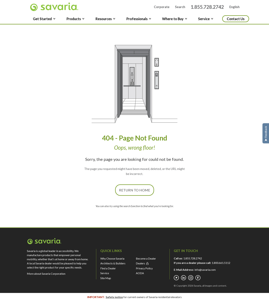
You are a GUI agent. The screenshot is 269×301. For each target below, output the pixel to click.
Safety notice (114, 297)
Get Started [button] (44, 20)
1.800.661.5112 (221, 264)
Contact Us (235, 20)
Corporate (161, 7)
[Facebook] (198, 279)
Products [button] (75, 20)
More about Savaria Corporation (46, 274)
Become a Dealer (146, 259)
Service (104, 274)
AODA (140, 274)
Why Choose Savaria (112, 259)
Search (180, 7)
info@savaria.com (205, 270)
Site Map (105, 279)
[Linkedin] (183, 279)
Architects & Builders (112, 264)
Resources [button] (105, 20)
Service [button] (205, 20)
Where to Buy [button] (174, 20)
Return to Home (134, 191)
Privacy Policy (144, 269)
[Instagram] (190, 279)
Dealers (142, 264)
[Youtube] (176, 279)
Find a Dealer (108, 269)
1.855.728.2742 (207, 7)
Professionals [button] (138, 20)
